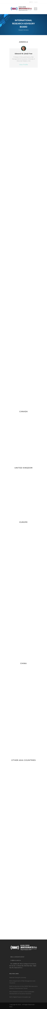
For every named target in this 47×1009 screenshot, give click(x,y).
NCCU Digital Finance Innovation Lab (20, 997)
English (36, 2)
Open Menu (35, 8)
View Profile (23, 64)
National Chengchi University (17, 977)
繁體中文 (31, 2)
